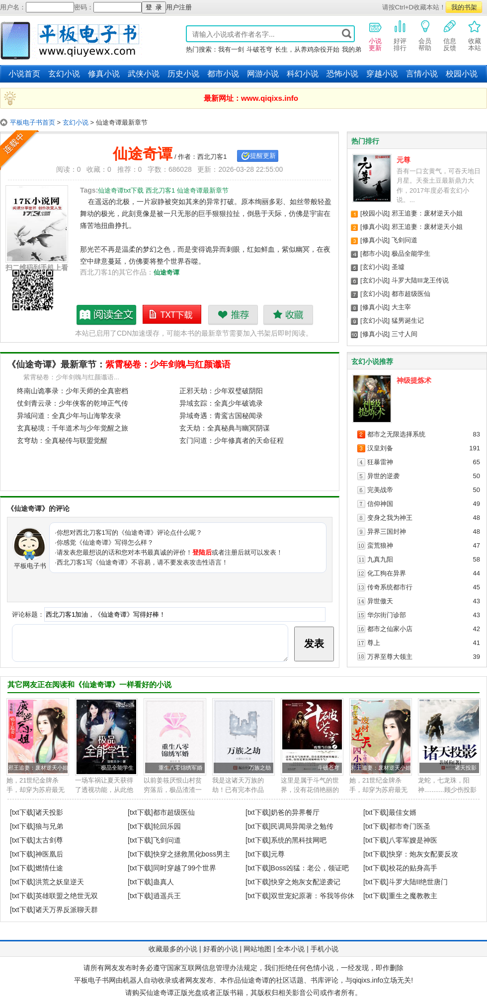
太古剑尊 (49, 840)
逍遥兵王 (167, 896)
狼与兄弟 (49, 826)
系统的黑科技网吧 (298, 840)
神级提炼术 (414, 380)
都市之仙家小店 (389, 629)
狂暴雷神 (380, 462)
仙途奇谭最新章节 (107, 314)
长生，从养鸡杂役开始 (307, 49)
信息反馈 (450, 35)
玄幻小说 (64, 74)
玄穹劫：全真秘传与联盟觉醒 (62, 440)
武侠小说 (144, 74)
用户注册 (179, 7)
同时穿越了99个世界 (185, 868)
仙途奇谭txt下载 (172, 314)
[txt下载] (22, 812)
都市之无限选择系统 (396, 434)
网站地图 (257, 949)
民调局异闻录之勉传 (302, 826)
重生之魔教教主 (413, 896)
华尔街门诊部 (386, 615)
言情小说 (422, 74)
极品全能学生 (411, 253)
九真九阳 (380, 559)
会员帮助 (425, 35)
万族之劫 (260, 768)
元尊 (403, 160)
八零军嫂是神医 (413, 840)
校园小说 (462, 74)
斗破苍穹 (259, 49)
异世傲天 (380, 601)
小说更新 (375, 35)
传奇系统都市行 (389, 587)
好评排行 (400, 35)
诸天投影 (466, 768)
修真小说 (104, 74)
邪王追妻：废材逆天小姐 (427, 213)
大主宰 (401, 307)
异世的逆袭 (383, 476)
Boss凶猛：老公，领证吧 (310, 868)
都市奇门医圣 (409, 826)
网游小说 (263, 74)
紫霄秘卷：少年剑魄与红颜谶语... (71, 377)
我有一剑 (231, 49)
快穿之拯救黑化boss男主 (192, 854)
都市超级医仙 (411, 293)
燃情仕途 (49, 868)
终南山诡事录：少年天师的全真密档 (72, 391)
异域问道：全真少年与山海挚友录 (69, 416)
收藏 (288, 314)
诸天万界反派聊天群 (66, 910)
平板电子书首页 (32, 122)
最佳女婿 (402, 812)
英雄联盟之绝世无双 (66, 896)
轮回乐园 (167, 826)
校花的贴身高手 (413, 868)
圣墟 (398, 267)
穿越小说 (382, 74)
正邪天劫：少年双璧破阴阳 (221, 391)
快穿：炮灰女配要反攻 (423, 854)
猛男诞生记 (408, 320)
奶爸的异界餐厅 (295, 812)
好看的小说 (220, 949)
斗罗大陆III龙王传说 (420, 280)
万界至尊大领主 (389, 656)
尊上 (373, 642)
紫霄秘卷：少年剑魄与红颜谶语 (168, 364)
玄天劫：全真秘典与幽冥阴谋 (224, 428)
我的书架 (464, 7)
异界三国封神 (386, 531)
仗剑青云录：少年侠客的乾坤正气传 (72, 403)
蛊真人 (163, 882)
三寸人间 (404, 334)
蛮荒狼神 (380, 545)
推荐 (233, 314)
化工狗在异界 (386, 573)
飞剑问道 (404, 240)
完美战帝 (380, 490)
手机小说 (324, 949)
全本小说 (291, 949)
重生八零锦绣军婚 (180, 768)
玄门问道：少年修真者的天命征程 (231, 440)
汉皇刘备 (380, 448)
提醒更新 (263, 155)
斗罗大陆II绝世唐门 (418, 882)
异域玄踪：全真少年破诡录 (221, 403)
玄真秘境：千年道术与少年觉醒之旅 (72, 428)
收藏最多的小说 (173, 949)
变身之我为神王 (389, 517)
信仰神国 (380, 503)
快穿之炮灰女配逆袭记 (305, 882)
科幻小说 (303, 74)
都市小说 (223, 74)
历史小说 (183, 74)
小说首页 (24, 74)
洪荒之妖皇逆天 (59, 882)
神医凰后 (49, 854)
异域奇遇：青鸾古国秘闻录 (221, 416)
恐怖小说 (342, 74)
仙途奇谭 (166, 272)
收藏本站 (475, 35)
